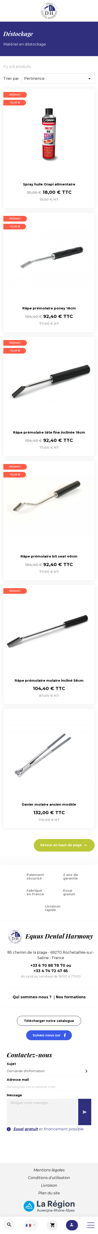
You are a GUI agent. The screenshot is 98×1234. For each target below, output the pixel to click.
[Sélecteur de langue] (30, 1225)
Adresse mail (18, 1080)
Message (14, 1095)
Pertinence (58, 78)
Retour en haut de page (64, 845)
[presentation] (49, 1140)
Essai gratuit (26, 1129)
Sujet (11, 1064)
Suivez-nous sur (52, 1035)
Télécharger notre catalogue (49, 1021)
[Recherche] (9, 1224)
